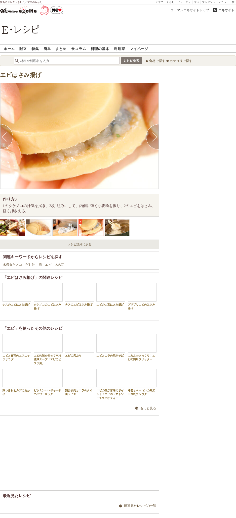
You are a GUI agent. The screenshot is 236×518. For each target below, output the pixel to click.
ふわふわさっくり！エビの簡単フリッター (142, 347)
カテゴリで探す (181, 61)
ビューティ (184, 2)
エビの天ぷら (79, 345)
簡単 (47, 48)
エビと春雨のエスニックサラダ (16, 347)
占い (196, 2)
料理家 (119, 48)
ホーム (9, 48)
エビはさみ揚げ (20, 75)
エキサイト (226, 10)
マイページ (139, 48)
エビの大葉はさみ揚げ (110, 294)
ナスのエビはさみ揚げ (16, 294)
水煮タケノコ (13, 264)
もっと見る (148, 408)
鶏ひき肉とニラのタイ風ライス (79, 382)
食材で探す (157, 61)
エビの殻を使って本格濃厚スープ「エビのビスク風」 (48, 349)
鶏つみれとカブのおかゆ (16, 382)
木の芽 (59, 264)
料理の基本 (100, 48)
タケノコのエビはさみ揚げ (48, 296)
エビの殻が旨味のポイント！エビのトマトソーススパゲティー (110, 384)
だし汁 (30, 264)
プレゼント (209, 2)
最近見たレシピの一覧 (140, 506)
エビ (48, 264)
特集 (35, 48)
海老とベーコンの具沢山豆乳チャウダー (142, 382)
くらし (170, 2)
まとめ (61, 48)
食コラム (78, 48)
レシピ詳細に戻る (79, 244)
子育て (160, 2)
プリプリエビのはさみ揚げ (142, 296)
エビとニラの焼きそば (110, 345)
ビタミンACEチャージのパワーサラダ (48, 382)
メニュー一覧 (226, 2)
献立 (23, 48)
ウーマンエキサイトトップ (189, 10)
